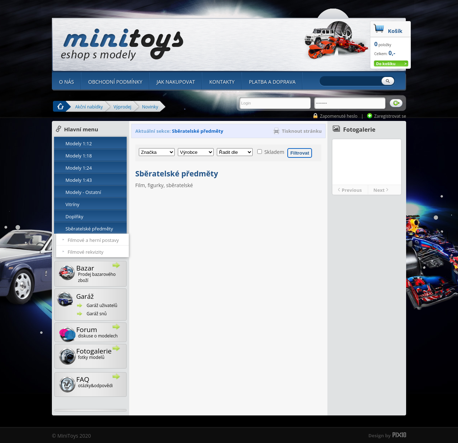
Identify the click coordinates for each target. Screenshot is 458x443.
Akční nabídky (89, 106)
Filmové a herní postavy (93, 240)
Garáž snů (97, 314)
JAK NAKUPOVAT (176, 81)
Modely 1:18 (78, 155)
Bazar (92, 272)
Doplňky (74, 216)
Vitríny (72, 204)
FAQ (92, 383)
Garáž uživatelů (102, 305)
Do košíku (385, 63)
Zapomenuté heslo (338, 116)
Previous (352, 190)
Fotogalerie (92, 355)
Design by (379, 435)
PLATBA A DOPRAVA (272, 81)
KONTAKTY (222, 81)
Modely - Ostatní (83, 192)
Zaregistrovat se (390, 116)
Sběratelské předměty (89, 228)
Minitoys (122, 45)
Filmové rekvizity (85, 252)
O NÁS (66, 81)
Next (379, 190)
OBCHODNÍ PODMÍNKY (115, 81)
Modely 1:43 (78, 180)
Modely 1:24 (78, 168)
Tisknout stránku (302, 131)
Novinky (150, 106)
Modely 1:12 (78, 143)
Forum (92, 333)
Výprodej (122, 106)
